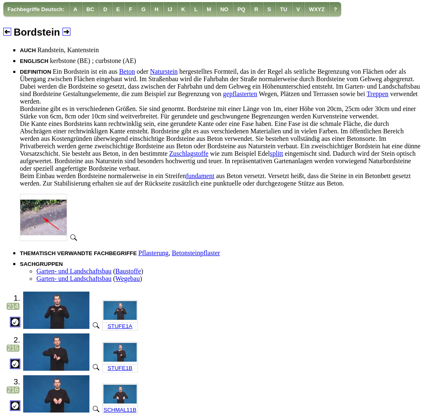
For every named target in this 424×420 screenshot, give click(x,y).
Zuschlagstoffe (189, 153)
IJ (170, 9)
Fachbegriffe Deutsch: (35, 9)
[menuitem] (36, 9)
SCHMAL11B (120, 410)
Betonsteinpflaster (196, 252)
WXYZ (317, 9)
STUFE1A (120, 326)
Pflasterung (153, 252)
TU (283, 9)
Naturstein (164, 71)
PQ (241, 9)
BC (90, 9)
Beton (127, 71)
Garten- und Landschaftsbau (73, 271)
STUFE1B (120, 368)
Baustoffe (128, 271)
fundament (200, 175)
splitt (276, 153)
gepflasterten (240, 93)
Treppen (377, 93)
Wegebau (128, 278)
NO (224, 9)
